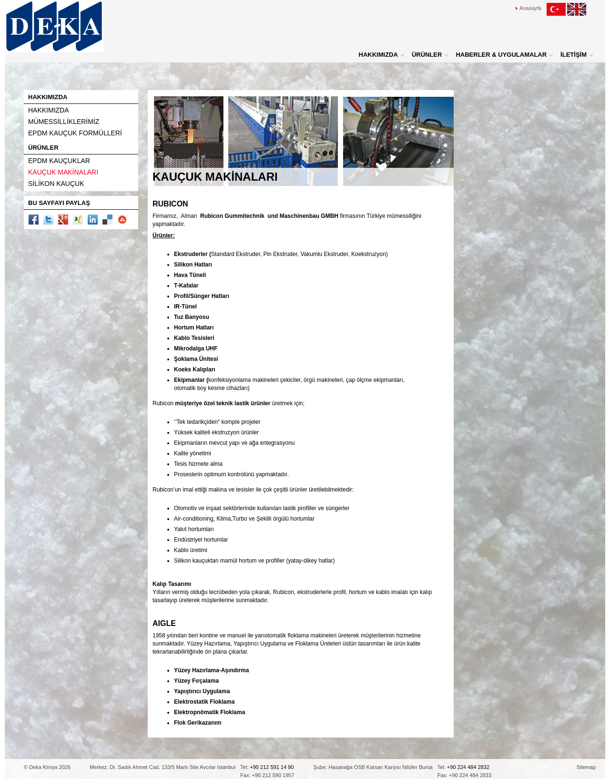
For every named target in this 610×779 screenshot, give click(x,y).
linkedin (93, 220)
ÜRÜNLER (427, 54)
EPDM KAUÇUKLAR (59, 160)
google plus (63, 220)
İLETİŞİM (573, 54)
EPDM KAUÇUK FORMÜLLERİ (75, 133)
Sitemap (586, 767)
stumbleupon (122, 220)
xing (78, 220)
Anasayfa (530, 8)
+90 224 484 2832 (468, 767)
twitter (48, 220)
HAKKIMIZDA (378, 54)
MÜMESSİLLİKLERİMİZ (63, 121)
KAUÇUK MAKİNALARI (63, 172)
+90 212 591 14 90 (272, 767)
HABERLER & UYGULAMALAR (501, 54)
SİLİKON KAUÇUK (56, 183)
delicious (107, 220)
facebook (34, 220)
